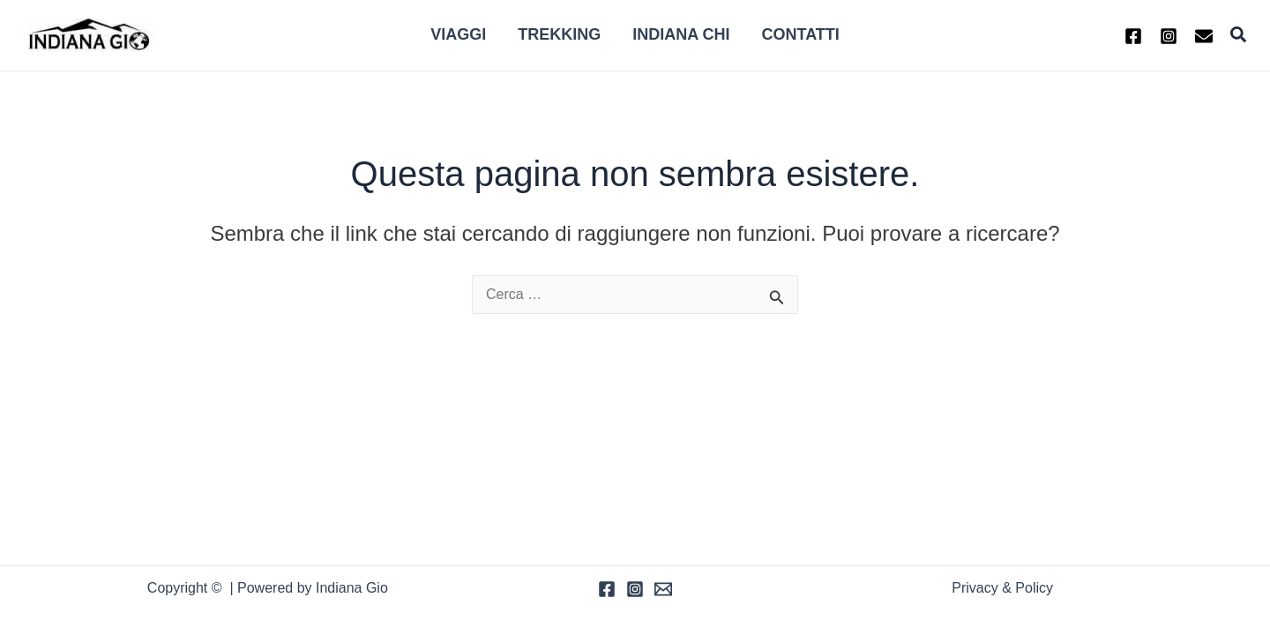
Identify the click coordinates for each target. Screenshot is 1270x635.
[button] (1239, 35)
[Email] (663, 589)
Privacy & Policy (1002, 587)
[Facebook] (1133, 36)
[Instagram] (1168, 36)
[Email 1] (1204, 36)
